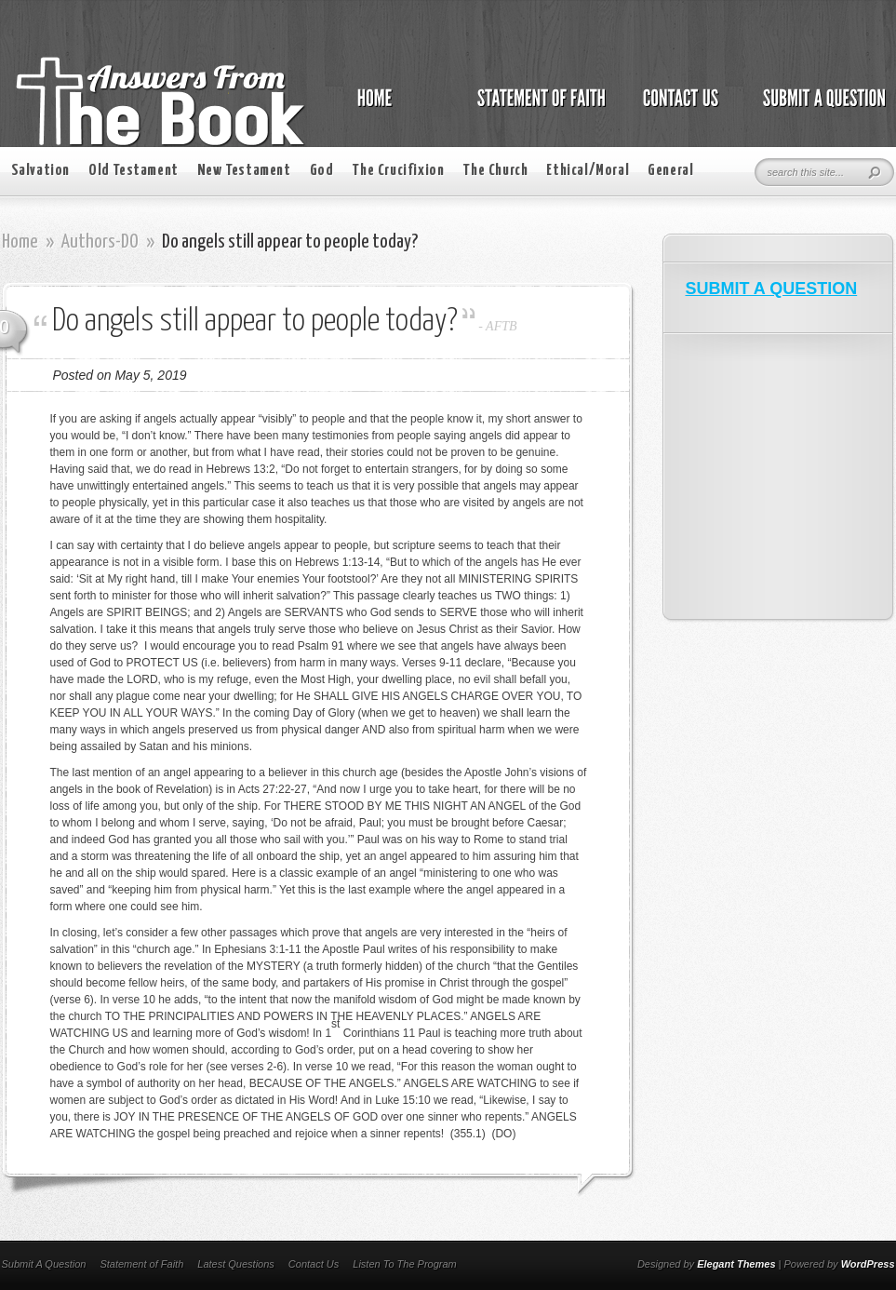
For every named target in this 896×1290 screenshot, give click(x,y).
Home (20, 242)
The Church (495, 171)
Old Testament (133, 171)
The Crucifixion (398, 171)
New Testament (244, 171)
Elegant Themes (736, 1264)
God (322, 171)
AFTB (501, 326)
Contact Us (313, 1264)
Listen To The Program (404, 1264)
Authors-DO (100, 242)
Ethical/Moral (587, 171)
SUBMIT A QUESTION (772, 288)
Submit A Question (44, 1264)
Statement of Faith (141, 1264)
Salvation (40, 171)
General (670, 171)
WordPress (868, 1264)
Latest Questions (235, 1264)
